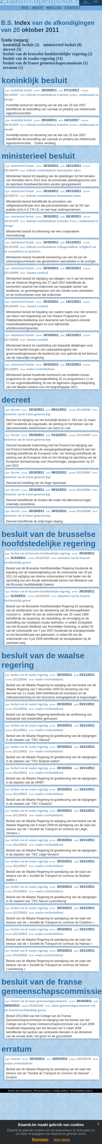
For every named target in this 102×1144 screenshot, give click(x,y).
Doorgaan (40, 1139)
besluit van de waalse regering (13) (33, 58)
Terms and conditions (20, 1090)
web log (54, 8)
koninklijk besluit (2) (21, 45)
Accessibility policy (81, 1090)
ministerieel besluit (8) (62, 45)
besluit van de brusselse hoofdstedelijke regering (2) (47, 54)
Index (22, 22)
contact (72, 8)
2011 (52, 29)
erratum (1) (13, 67)
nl (85, 1)
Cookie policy (60, 1090)
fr (95, 1)
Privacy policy (42, 1090)
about (37, 8)
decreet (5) (12, 49)
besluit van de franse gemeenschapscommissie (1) (45, 63)
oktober (33, 29)
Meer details (61, 1139)
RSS (25, 8)
